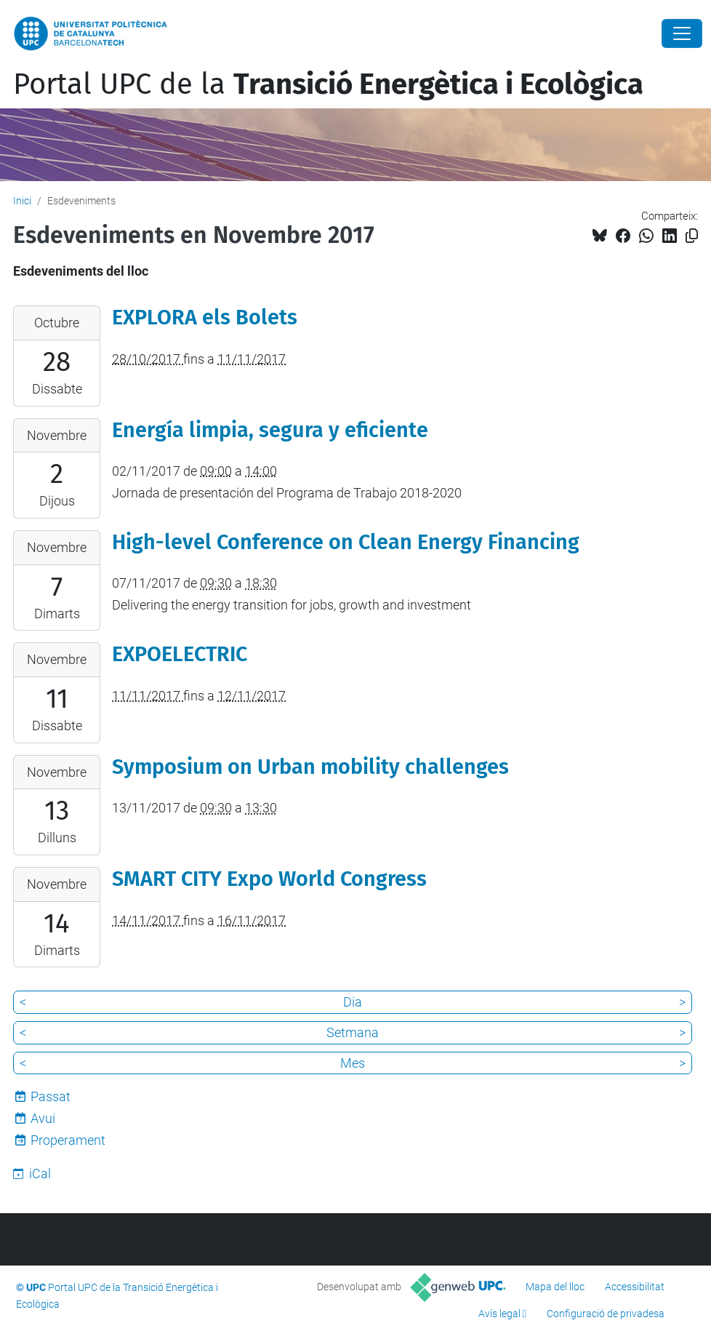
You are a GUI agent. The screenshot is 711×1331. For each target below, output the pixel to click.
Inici (22, 201)
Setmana (352, 1032)
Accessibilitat (634, 1286)
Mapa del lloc (555, 1286)
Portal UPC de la (328, 84)
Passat (51, 1096)
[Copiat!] (692, 236)
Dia (352, 1002)
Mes (352, 1063)
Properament (68, 1140)
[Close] (682, 33)
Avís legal (499, 1313)
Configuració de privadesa (605, 1313)
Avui (43, 1118)
